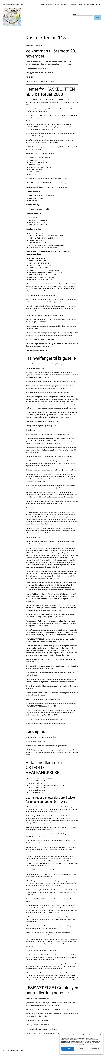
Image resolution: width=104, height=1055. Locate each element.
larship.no (54, 737)
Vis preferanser (95, 1048)
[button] (101, 1035)
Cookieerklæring (81, 1052)
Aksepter (67, 1048)
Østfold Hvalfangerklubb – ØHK (13, 4)
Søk (74, 14)
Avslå (81, 1048)
